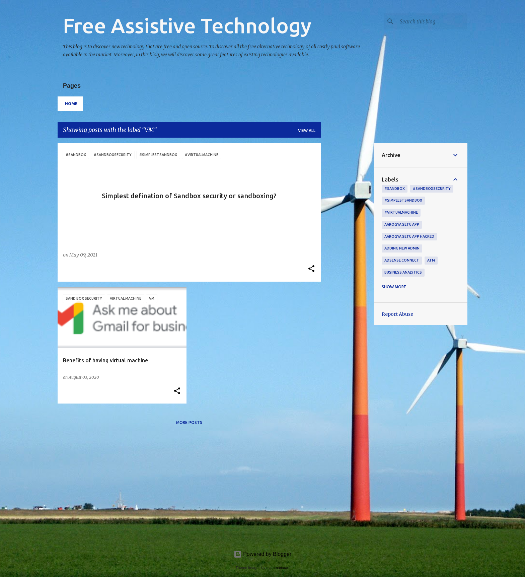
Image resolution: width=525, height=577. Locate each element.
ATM (431, 260)
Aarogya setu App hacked (409, 236)
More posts (189, 422)
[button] (311, 269)
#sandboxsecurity (432, 189)
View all (306, 130)
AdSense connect (401, 260)
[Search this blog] (432, 21)
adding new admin (402, 248)
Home (71, 103)
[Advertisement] (347, 243)
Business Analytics (403, 272)
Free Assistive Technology (187, 25)
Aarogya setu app (401, 224)
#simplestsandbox (403, 200)
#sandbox (394, 189)
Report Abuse (397, 314)
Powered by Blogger (263, 554)
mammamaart (278, 568)
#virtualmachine (401, 212)
